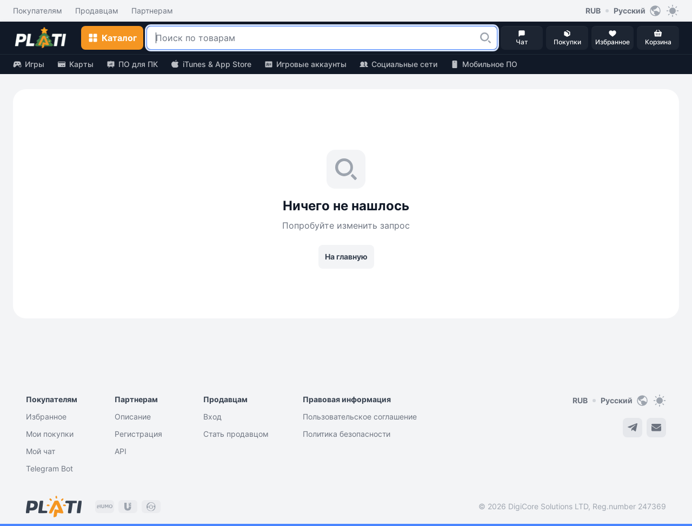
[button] (485, 38)
